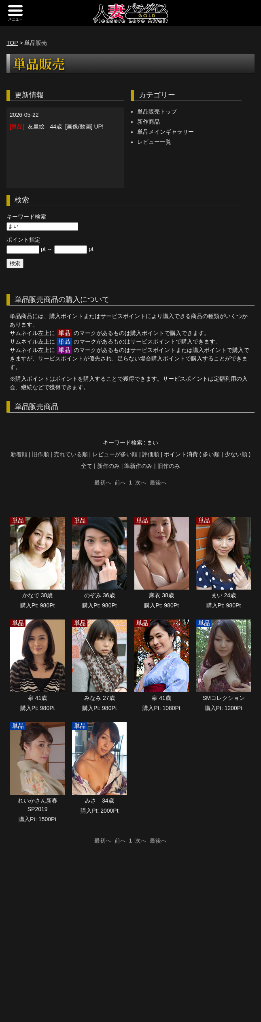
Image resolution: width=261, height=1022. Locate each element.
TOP (12, 43)
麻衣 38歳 (161, 595)
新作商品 (148, 121)
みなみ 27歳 (99, 698)
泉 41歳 (37, 698)
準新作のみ (138, 466)
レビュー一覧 (154, 142)
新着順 (19, 454)
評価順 (150, 454)
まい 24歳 (223, 595)
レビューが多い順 (115, 454)
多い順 (211, 454)
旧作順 (40, 454)
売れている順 (71, 454)
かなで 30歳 (37, 595)
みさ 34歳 (99, 800)
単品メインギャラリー (165, 132)
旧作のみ (168, 466)
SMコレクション (223, 698)
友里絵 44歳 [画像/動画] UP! (57, 126)
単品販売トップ (157, 111)
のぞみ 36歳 (99, 595)
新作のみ (108, 466)
